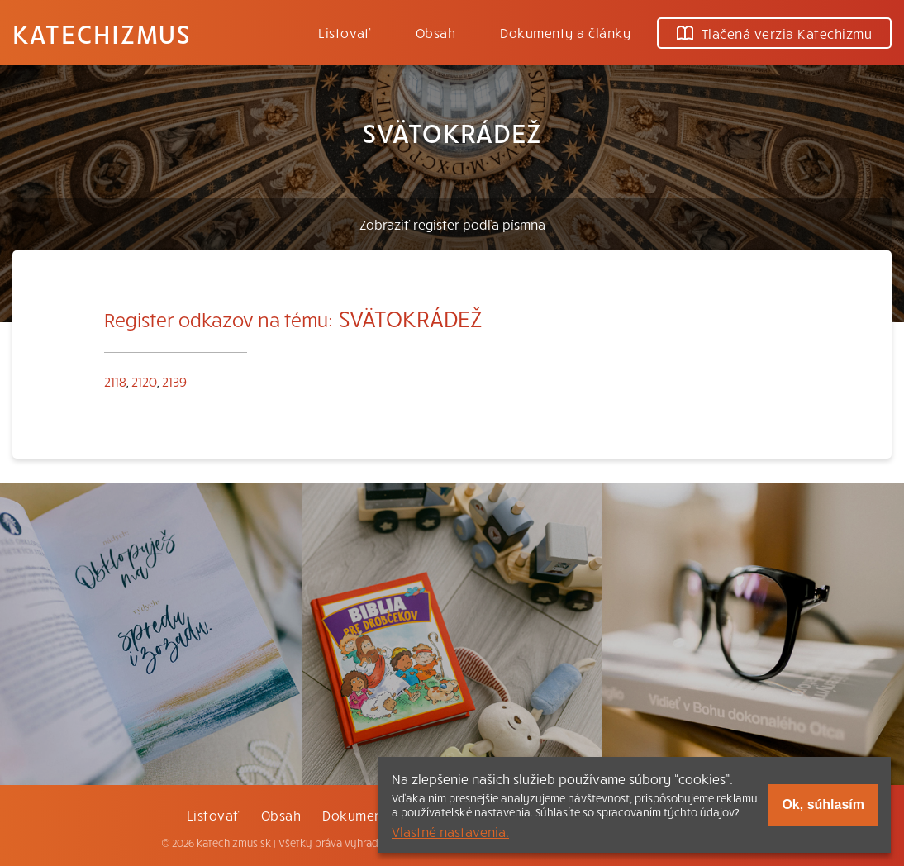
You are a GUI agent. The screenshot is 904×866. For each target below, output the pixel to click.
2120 (144, 381)
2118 (115, 381)
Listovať (344, 32)
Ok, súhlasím (823, 804)
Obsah (435, 32)
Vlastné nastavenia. (450, 831)
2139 (174, 381)
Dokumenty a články (565, 32)
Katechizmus (101, 33)
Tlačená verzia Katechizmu (774, 33)
